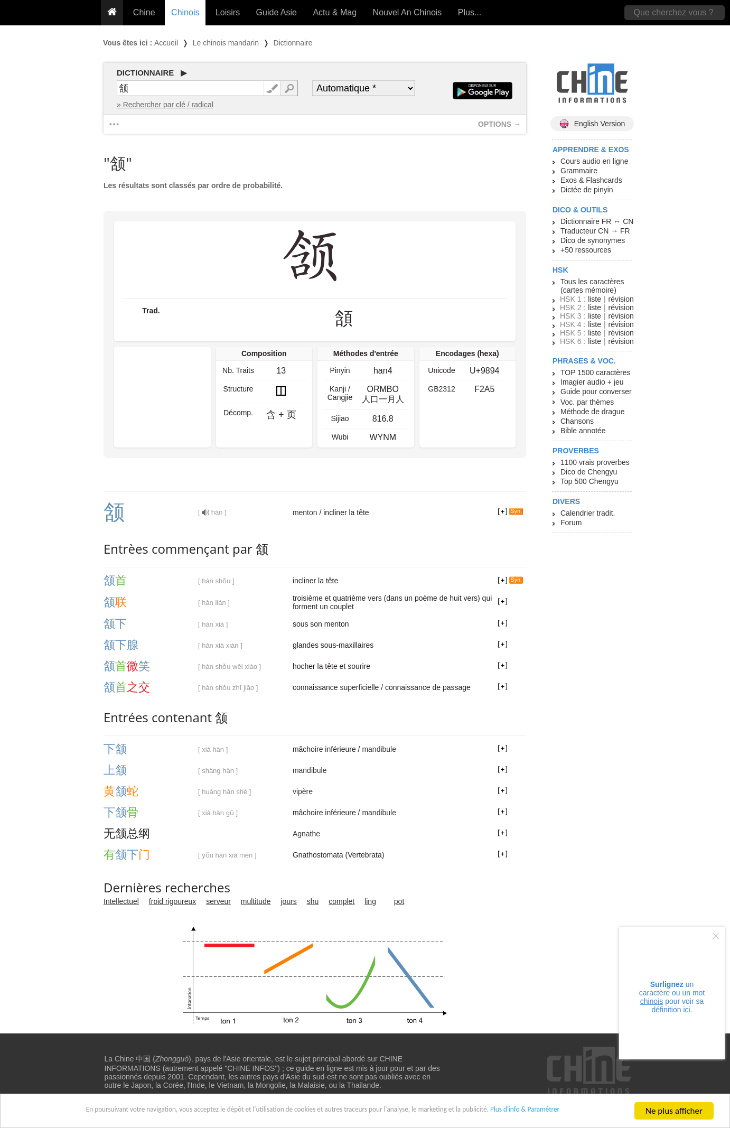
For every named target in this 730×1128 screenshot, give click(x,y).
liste (594, 299)
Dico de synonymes (592, 240)
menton (305, 512)
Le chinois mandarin (226, 43)
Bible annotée (583, 430)
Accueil (166, 43)
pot (399, 901)
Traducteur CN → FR (595, 231)
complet (341, 901)
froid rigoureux (172, 901)
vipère (303, 791)
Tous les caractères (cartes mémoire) (592, 285)
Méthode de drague (592, 411)
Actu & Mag (335, 12)
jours (289, 901)
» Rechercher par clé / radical (165, 104)
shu (313, 901)
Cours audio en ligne (594, 161)
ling (370, 901)
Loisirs (228, 12)
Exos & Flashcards (591, 180)
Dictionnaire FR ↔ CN (596, 221)
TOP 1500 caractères (595, 372)
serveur (218, 901)
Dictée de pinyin (586, 189)
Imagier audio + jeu (591, 382)
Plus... (469, 12)
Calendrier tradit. (587, 513)
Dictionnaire (293, 43)
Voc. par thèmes (587, 402)
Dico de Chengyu (588, 472)
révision (620, 299)
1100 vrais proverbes (595, 462)
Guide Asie (276, 12)
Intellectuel (121, 901)
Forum (571, 522)
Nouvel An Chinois (407, 12)
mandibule (379, 749)
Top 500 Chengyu (589, 481)
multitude (256, 901)
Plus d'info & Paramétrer (582, 1114)
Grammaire (578, 170)
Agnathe (306, 833)
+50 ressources (585, 250)
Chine (144, 12)
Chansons (577, 421)
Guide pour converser (596, 391)
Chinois (185, 12)
